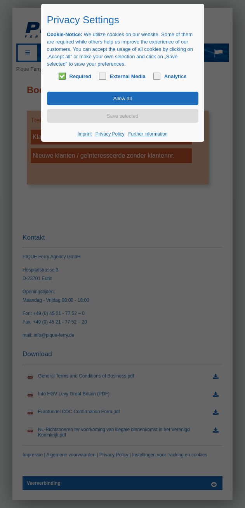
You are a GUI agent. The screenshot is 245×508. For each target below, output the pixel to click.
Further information (147, 134)
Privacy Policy (110, 134)
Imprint (85, 134)
